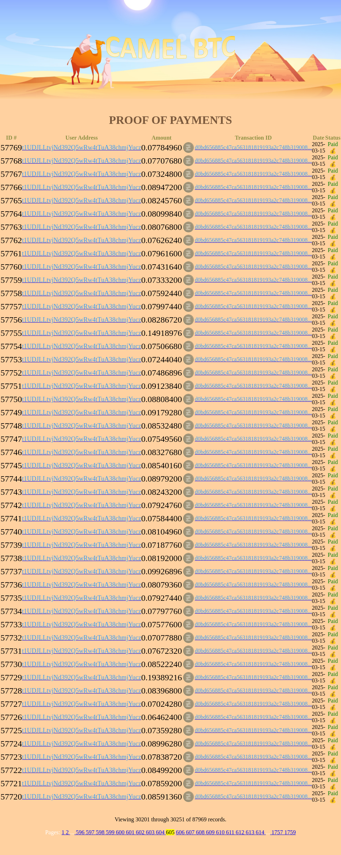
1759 (290, 832)
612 (241, 832)
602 (141, 832)
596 (80, 832)
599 (111, 832)
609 (211, 832)
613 (251, 832)
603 (151, 832)
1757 (277, 832)
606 (181, 832)
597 (91, 832)
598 (101, 832)
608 (201, 832)
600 (121, 832)
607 (191, 832)
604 (161, 832)
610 (221, 832)
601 (131, 832)
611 (231, 832)
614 (261, 832)
